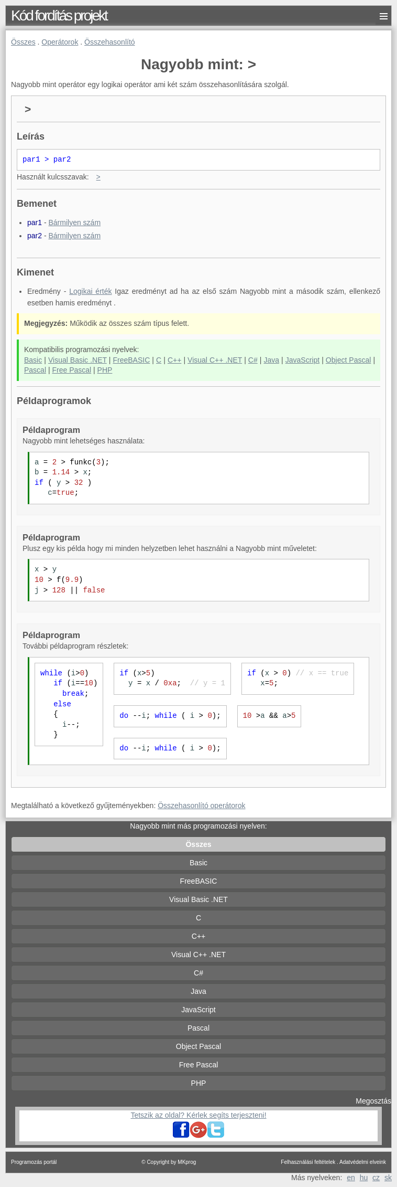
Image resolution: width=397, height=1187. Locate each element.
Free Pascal (71, 370)
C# (253, 360)
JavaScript (302, 360)
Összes (23, 42)
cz (376, 1177)
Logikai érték (90, 291)
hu (364, 1177)
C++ (174, 360)
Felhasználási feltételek (308, 1162)
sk (388, 1177)
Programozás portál (34, 1162)
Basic (33, 360)
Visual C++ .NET (215, 360)
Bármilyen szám (74, 222)
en (351, 1177)
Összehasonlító (109, 42)
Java (271, 360)
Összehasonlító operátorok (201, 805)
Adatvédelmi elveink (362, 1162)
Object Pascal (348, 360)
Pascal (35, 370)
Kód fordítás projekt (59, 15)
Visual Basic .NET (77, 360)
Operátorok (59, 42)
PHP (105, 370)
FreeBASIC (131, 360)
